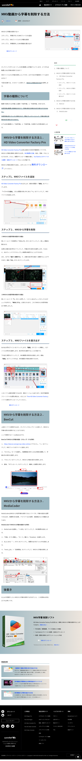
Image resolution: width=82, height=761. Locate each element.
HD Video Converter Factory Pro (11, 150)
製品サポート (56, 724)
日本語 (72, 756)
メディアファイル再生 (44, 728)
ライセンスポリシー (22, 757)
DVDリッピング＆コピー (44, 721)
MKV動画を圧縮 (29, 153)
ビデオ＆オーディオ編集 (44, 738)
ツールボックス (42, 741)
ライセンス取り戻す (58, 728)
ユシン (8, 21)
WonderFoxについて (72, 717)
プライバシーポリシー (11, 757)
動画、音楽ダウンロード (44, 724)
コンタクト (70, 724)
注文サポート (56, 721)
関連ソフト (41, 745)
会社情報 (70, 721)
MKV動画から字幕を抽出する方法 (24, 694)
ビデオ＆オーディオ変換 (44, 717)
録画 (40, 735)
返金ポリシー (71, 731)
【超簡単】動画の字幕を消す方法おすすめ (26, 670)
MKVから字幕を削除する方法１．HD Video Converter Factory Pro (65, 76)
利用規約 (3, 757)
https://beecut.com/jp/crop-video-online (17, 446)
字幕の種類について (62, 68)
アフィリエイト (71, 728)
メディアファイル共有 (44, 731)
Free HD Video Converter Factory (37, 396)
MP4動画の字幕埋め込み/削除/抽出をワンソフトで (28, 683)
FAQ (54, 731)
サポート (55, 717)
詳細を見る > (43, 626)
